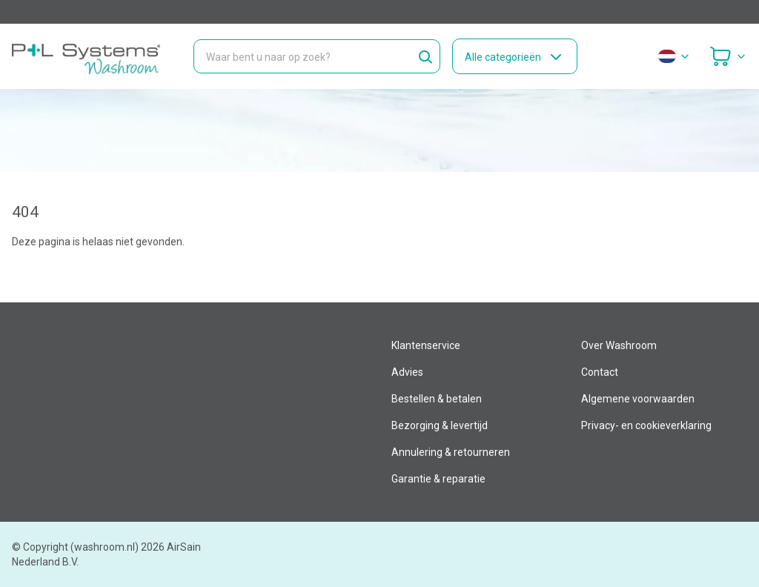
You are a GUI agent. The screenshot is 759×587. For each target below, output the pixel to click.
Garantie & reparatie (438, 479)
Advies (407, 372)
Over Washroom (619, 345)
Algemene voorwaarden (638, 399)
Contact (599, 372)
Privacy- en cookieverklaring (646, 425)
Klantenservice (425, 345)
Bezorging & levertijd (439, 425)
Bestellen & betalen (436, 399)
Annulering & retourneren (450, 452)
